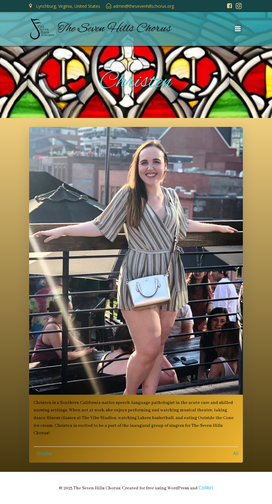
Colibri (206, 487)
